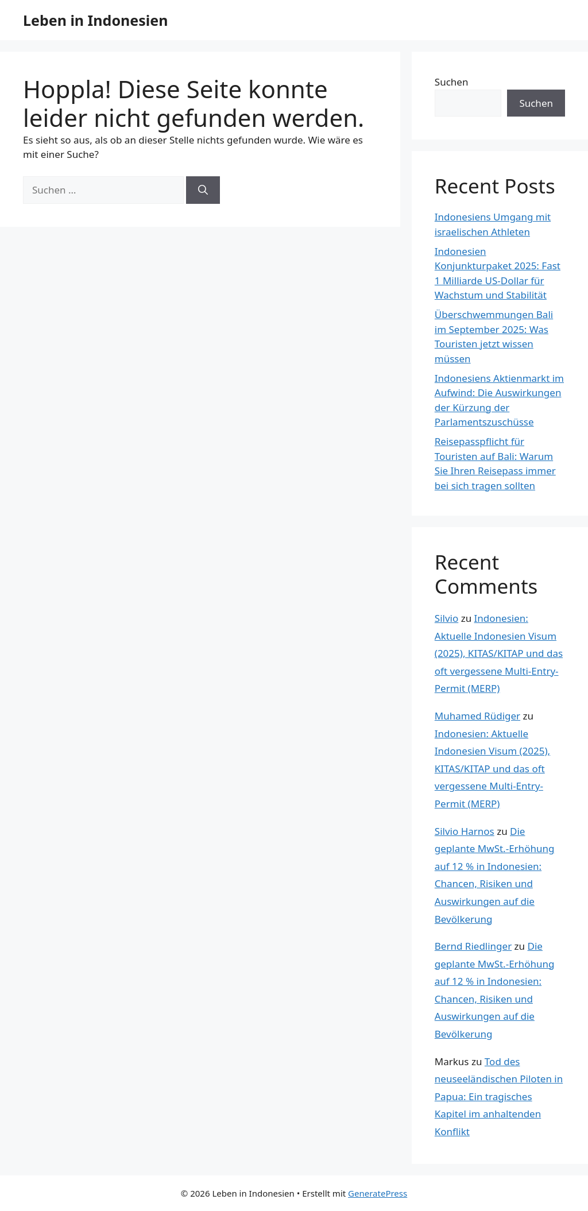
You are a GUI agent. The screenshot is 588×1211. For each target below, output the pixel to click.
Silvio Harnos (464, 831)
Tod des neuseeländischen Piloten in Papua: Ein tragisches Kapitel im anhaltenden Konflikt (499, 1096)
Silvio (446, 618)
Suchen (452, 81)
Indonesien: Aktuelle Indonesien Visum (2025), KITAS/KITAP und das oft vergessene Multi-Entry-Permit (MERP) (499, 653)
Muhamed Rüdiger (477, 715)
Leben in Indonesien (95, 20)
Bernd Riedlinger (473, 946)
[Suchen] (203, 190)
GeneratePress (377, 1193)
